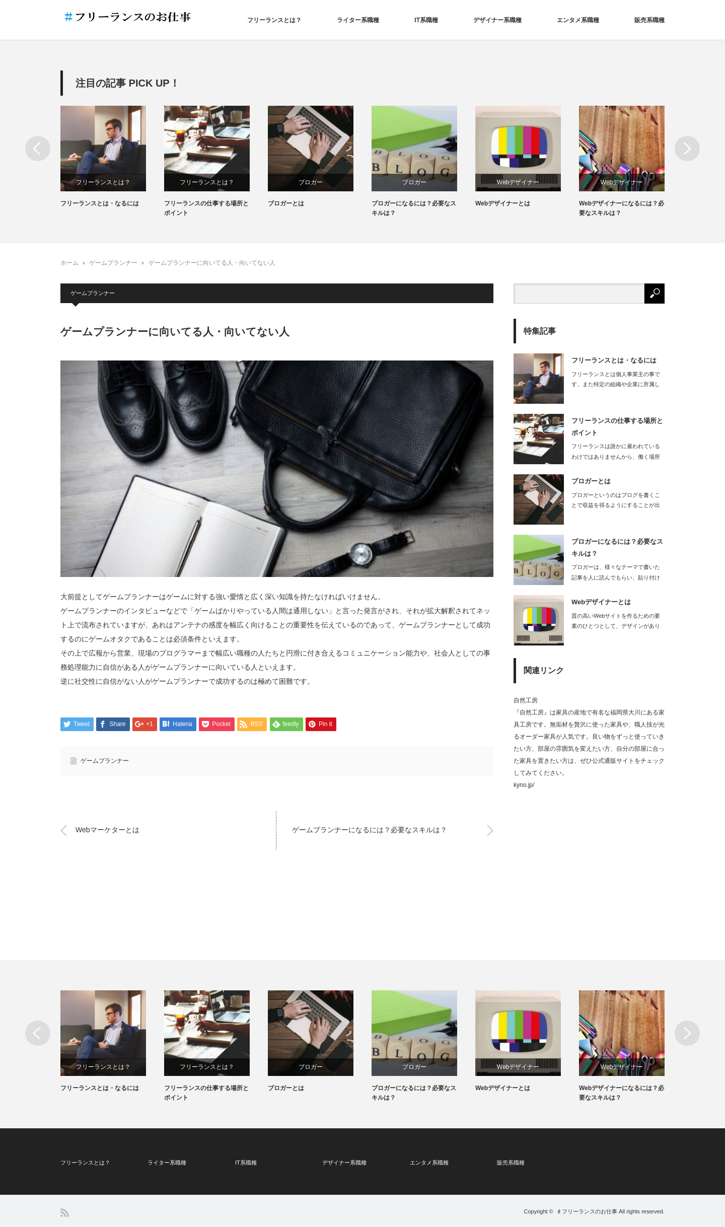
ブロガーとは (286, 203)
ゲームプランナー (113, 262)
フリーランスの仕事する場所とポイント (206, 208)
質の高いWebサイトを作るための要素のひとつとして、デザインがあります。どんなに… (615, 626)
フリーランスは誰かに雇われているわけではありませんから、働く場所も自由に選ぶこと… (615, 456)
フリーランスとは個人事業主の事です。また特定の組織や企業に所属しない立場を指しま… (615, 384)
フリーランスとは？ (274, 20)
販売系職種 (649, 20)
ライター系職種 (358, 20)
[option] (112, 157)
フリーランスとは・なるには (99, 203)
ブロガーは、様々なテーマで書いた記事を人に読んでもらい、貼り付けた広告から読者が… (615, 577)
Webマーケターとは (107, 830)
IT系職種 (426, 20)
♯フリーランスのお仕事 (586, 1211)
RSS (64, 1212)
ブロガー (311, 182)
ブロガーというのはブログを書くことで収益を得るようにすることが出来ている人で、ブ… (615, 505)
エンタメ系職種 (578, 20)
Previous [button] (37, 148)
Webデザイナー (518, 182)
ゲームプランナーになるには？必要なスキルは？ (369, 830)
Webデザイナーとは (502, 203)
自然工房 (526, 700)
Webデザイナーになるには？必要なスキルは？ (621, 208)
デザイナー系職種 (497, 20)
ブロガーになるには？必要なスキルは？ (414, 208)
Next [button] (687, 148)
